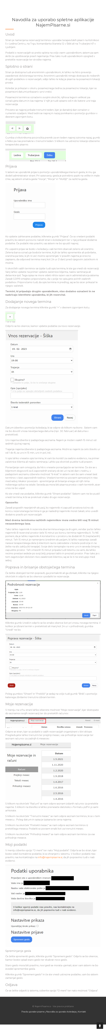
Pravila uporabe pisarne (32, 1011)
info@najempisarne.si (50, 857)
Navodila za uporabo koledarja (61, 1011)
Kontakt (82, 1011)
